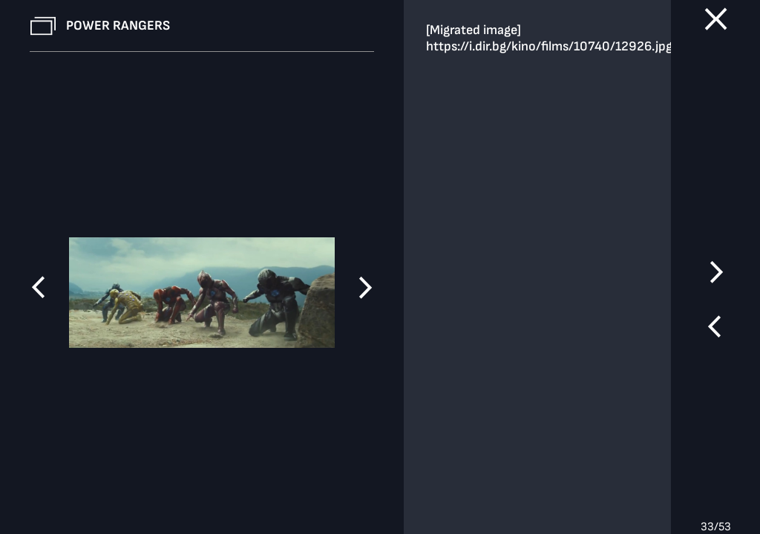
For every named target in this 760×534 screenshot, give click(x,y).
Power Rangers (118, 25)
